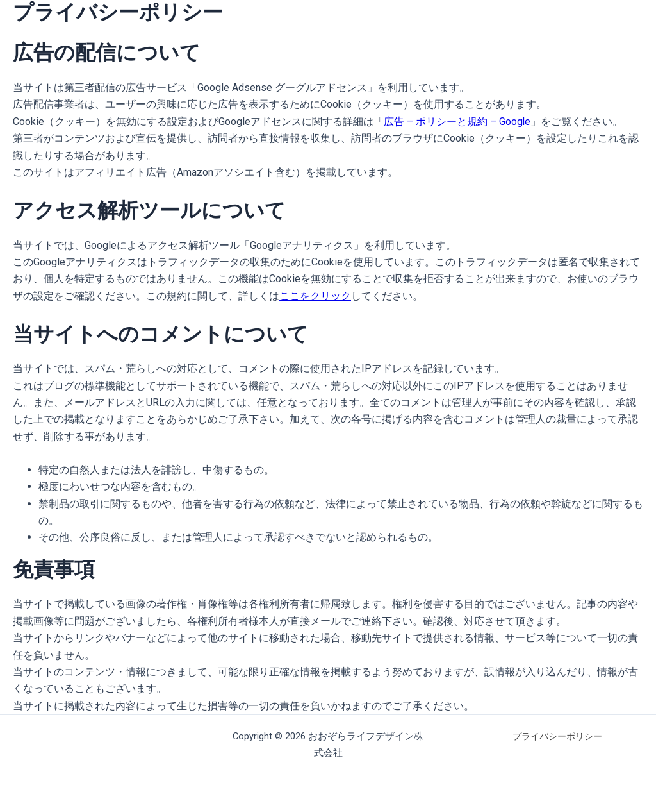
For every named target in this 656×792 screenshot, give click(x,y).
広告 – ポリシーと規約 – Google (457, 121)
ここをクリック (315, 296)
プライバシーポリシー (557, 736)
